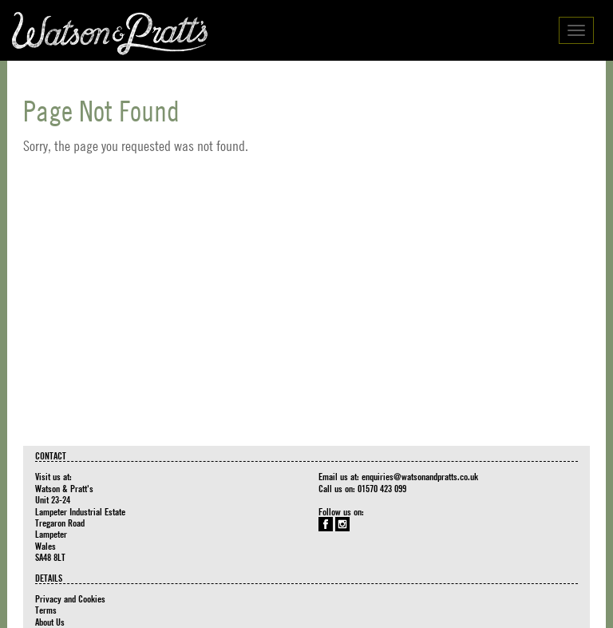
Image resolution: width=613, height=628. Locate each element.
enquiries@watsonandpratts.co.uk (420, 476)
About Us (50, 621)
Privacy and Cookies (70, 598)
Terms (46, 609)
